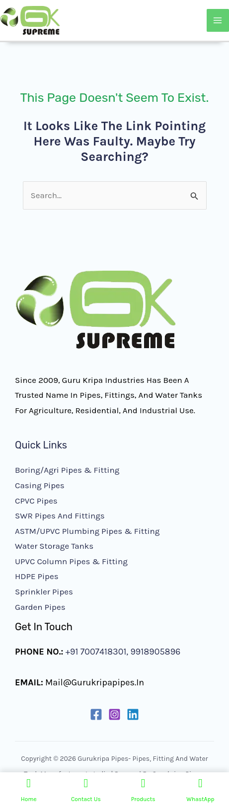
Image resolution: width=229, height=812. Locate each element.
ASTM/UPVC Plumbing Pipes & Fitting (87, 531)
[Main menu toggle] (218, 20)
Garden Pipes (40, 607)
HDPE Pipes (37, 576)
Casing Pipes (40, 485)
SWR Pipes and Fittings (60, 515)
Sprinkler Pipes (44, 591)
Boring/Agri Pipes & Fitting (67, 470)
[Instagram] (114, 714)
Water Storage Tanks (54, 546)
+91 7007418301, (97, 651)
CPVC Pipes (36, 501)
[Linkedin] (133, 714)
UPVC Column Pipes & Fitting (71, 561)
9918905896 (154, 651)
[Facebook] (96, 714)
